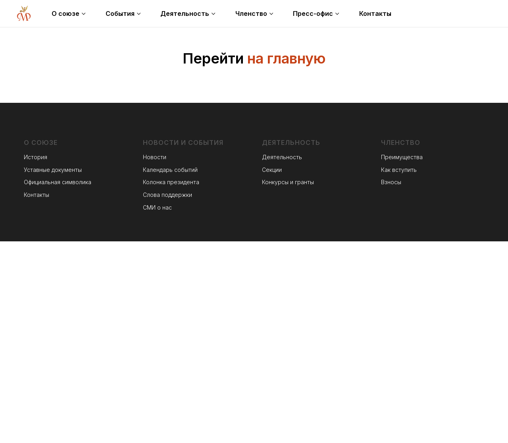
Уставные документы (53, 169)
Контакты (375, 13)
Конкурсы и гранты (288, 182)
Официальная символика (57, 182)
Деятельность (184, 13)
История (35, 157)
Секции (272, 169)
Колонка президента (171, 182)
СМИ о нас (157, 207)
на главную (286, 58)
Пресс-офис (313, 13)
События (120, 13)
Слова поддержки (167, 194)
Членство (251, 13)
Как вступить (399, 169)
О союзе (65, 13)
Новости (154, 157)
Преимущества (402, 157)
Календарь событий (170, 169)
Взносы (391, 182)
